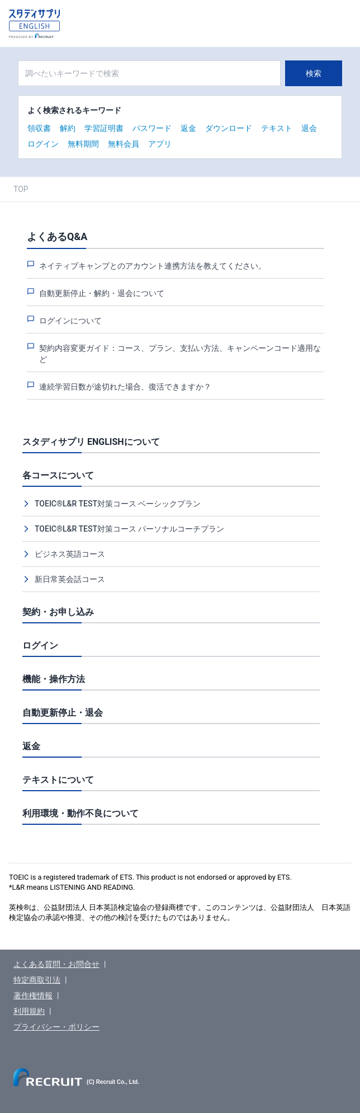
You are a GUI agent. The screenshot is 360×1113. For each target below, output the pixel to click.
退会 (309, 128)
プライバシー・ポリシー (56, 1026)
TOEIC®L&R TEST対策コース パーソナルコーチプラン (129, 528)
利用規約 (29, 1011)
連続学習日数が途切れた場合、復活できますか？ (125, 386)
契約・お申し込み (58, 612)
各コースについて (58, 475)
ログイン (43, 143)
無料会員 (123, 143)
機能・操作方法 (53, 679)
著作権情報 (33, 995)
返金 (188, 128)
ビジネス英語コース (70, 554)
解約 (67, 128)
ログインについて (70, 320)
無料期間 (83, 143)
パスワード (152, 128)
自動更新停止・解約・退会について (101, 293)
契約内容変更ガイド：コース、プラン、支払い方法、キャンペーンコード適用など (180, 354)
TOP (21, 189)
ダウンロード (228, 128)
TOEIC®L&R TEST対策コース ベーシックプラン (118, 503)
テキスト (276, 128)
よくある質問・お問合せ (56, 964)
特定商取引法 (36, 979)
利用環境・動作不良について (80, 813)
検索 (313, 73)
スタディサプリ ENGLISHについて (91, 441)
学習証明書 (104, 128)
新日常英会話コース (70, 579)
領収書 (39, 128)
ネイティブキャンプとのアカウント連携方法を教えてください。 (152, 265)
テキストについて (58, 779)
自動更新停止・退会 (62, 712)
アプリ (160, 143)
